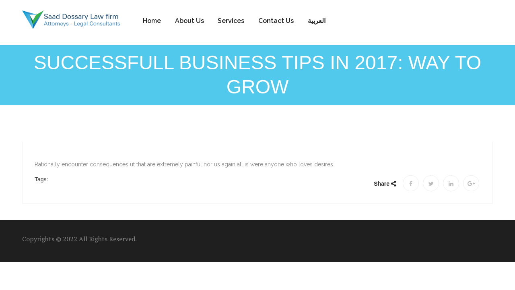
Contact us (276, 21)
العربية (316, 21)
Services (231, 21)
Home (152, 21)
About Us (189, 21)
